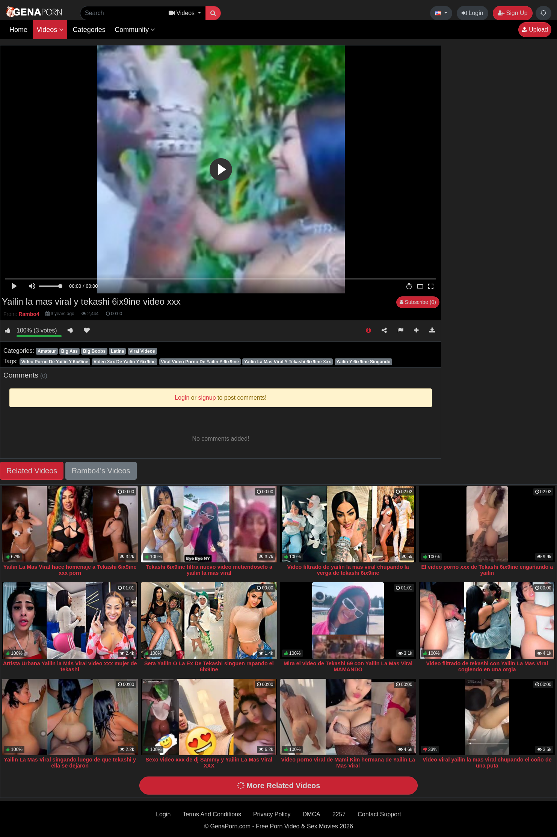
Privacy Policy (272, 814)
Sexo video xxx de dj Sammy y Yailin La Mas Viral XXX (208, 763)
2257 (339, 814)
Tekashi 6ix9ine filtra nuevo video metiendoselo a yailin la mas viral (209, 570)
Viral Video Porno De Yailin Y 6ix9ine (200, 361)
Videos (49, 29)
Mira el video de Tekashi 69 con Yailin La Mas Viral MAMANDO (348, 666)
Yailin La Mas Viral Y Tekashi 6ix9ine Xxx (287, 361)
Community (135, 29)
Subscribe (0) (418, 302)
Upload (535, 29)
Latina (117, 351)
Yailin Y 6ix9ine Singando (363, 361)
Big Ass (69, 351)
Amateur (47, 351)
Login (472, 13)
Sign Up (512, 13)
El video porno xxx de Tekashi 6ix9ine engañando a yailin (487, 570)
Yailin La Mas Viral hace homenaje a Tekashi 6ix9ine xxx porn (70, 570)
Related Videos (31, 471)
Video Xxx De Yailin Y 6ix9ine (124, 361)
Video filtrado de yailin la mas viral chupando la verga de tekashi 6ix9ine (348, 570)
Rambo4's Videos (101, 471)
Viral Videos (142, 351)
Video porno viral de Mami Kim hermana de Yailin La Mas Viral (348, 763)
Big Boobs (94, 351)
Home (18, 29)
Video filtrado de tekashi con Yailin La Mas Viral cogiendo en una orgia (487, 666)
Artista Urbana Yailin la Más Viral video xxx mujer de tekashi (70, 666)
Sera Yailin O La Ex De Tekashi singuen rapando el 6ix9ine (209, 666)
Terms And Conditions (212, 814)
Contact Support (379, 814)
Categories (89, 29)
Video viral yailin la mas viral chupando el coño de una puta (487, 763)
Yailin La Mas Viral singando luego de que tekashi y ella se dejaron (70, 763)
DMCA (311, 814)
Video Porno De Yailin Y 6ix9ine (54, 361)
